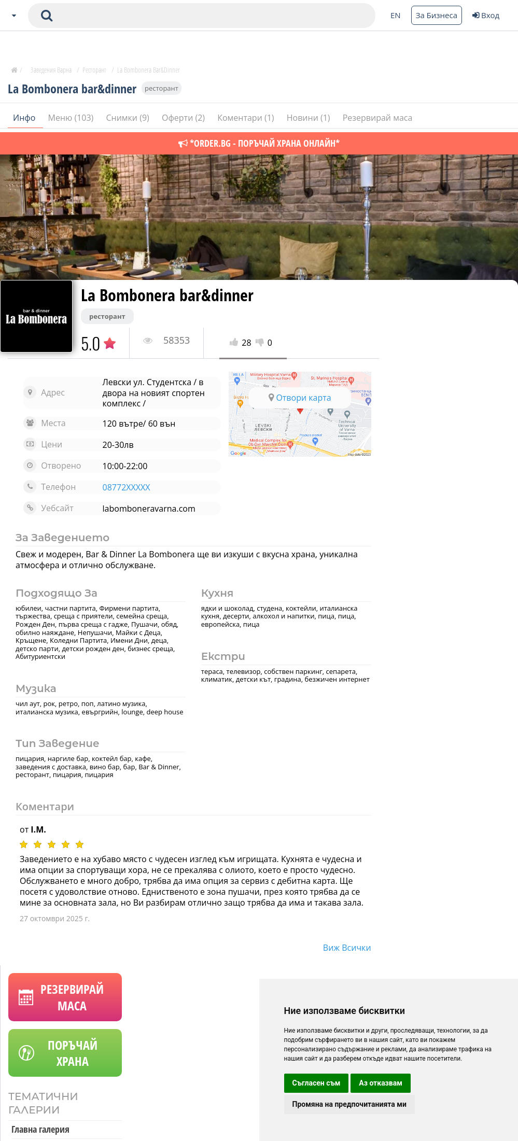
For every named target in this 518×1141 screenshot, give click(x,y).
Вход (485, 15)
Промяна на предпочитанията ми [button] (349, 1104)
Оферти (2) (184, 118)
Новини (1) (309, 118)
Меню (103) (72, 118)
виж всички (341, 966)
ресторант (161, 89)
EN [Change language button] (395, 15)
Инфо (25, 118)
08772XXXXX (125, 487)
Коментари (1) (246, 118)
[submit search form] (46, 15)
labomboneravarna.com (147, 508)
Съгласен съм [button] (316, 1083)
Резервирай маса (378, 118)
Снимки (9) (128, 118)
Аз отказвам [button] (380, 1083)
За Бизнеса (436, 15)
